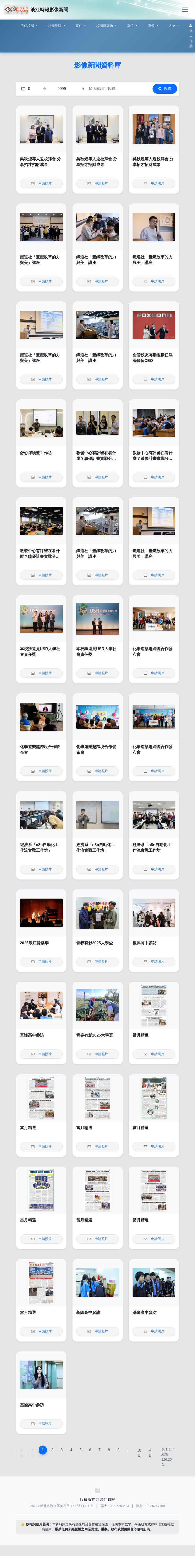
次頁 (139, 1453)
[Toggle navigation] (185, 9)
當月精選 (141, 1035)
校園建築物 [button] (105, 26)
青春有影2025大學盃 (94, 943)
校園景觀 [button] (55, 26)
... (128, 1450)
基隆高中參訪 (32, 1035)
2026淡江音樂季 (34, 943)
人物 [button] (172, 26)
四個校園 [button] (27, 26)
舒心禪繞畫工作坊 (36, 453)
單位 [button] (131, 26)
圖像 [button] (152, 26)
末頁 (150, 1453)
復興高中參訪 (145, 943)
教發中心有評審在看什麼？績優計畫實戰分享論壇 (96, 458)
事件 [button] (79, 26)
